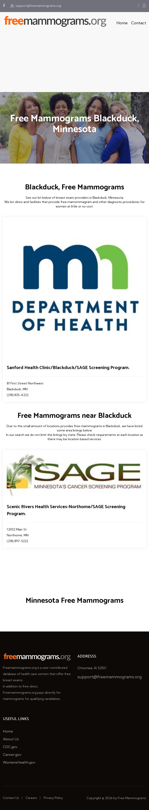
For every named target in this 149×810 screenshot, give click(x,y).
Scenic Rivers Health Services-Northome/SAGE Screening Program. (66, 510)
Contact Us (11, 798)
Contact (138, 22)
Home (122, 22)
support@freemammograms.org (36, 6)
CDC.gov (10, 747)
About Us (11, 739)
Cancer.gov (12, 754)
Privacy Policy (53, 798)
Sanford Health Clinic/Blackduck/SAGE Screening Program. (68, 368)
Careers (31, 798)
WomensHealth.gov (19, 762)
